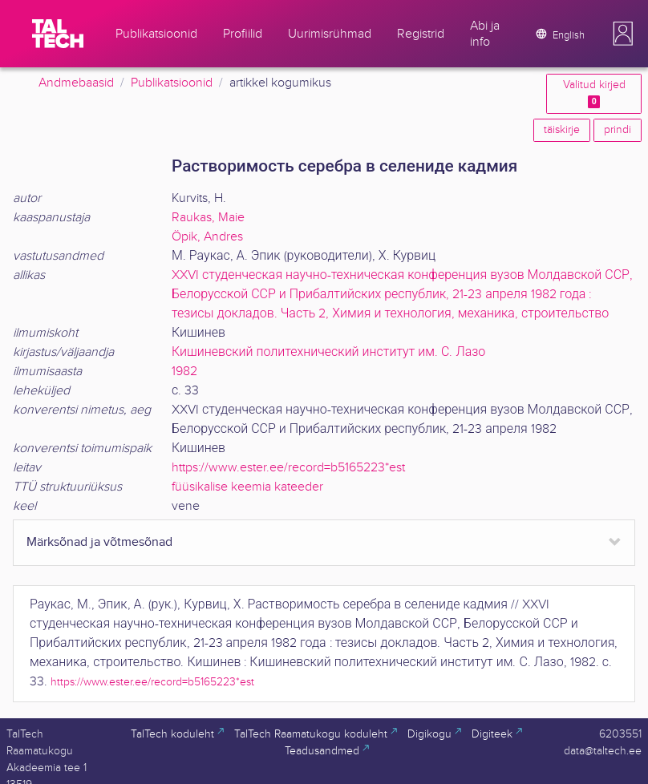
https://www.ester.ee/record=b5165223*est (288, 467)
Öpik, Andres (207, 236)
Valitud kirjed (594, 93)
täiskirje (562, 129)
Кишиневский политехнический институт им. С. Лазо (328, 352)
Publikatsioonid (172, 83)
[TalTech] (57, 33)
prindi (617, 129)
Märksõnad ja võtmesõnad (99, 542)
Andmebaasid (76, 83)
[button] (623, 33)
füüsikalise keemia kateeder (247, 487)
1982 (184, 371)
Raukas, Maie (208, 217)
